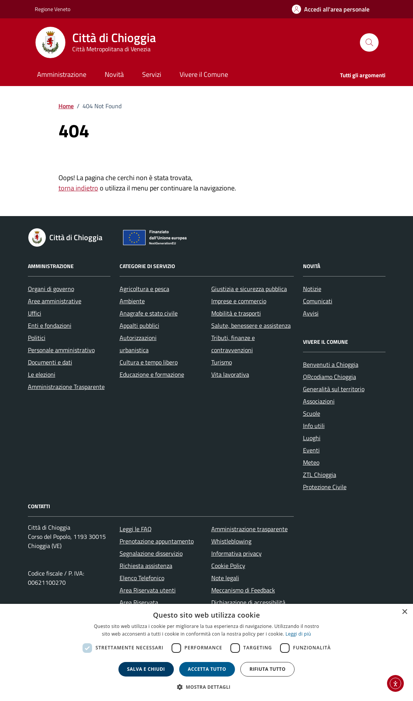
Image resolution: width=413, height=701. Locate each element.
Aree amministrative (54, 301)
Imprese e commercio (238, 301)
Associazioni (319, 401)
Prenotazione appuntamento (157, 541)
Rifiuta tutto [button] (267, 669)
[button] (207, 687)
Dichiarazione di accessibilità (248, 602)
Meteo (311, 462)
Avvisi (311, 313)
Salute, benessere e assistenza (251, 325)
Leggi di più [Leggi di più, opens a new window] (298, 634)
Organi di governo (51, 288)
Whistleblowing (231, 541)
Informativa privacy (236, 553)
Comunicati (317, 301)
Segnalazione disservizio (151, 553)
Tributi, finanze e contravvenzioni (233, 344)
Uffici (34, 313)
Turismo (221, 362)
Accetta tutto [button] (207, 669)
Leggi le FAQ (136, 528)
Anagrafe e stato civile (149, 313)
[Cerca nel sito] (369, 42)
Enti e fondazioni (49, 325)
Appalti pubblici (139, 325)
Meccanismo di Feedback (243, 590)
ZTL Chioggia (319, 474)
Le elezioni (41, 374)
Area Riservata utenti (148, 590)
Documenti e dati (50, 362)
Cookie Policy (228, 565)
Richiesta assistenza (146, 565)
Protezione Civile (325, 486)
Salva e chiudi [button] (146, 669)
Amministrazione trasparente (249, 528)
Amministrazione (61, 74)
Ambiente (132, 301)
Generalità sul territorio (333, 389)
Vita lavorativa (230, 374)
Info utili (314, 425)
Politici (36, 337)
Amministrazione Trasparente (66, 386)
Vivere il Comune (204, 74)
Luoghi (312, 437)
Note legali (225, 577)
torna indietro (78, 188)
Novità (114, 74)
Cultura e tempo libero (149, 362)
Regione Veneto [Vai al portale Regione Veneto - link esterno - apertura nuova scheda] (52, 9)
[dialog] (206, 652)
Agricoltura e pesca (144, 288)
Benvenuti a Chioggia (330, 364)
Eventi (311, 450)
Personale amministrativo (61, 350)
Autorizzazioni (138, 337)
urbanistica (134, 350)
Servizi (151, 74)
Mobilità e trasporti (236, 313)
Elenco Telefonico (142, 577)
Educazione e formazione (152, 374)
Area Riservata (139, 602)
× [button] (404, 612)
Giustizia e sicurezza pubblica (249, 288)
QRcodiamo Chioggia (329, 376)
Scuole (311, 413)
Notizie (312, 288)
